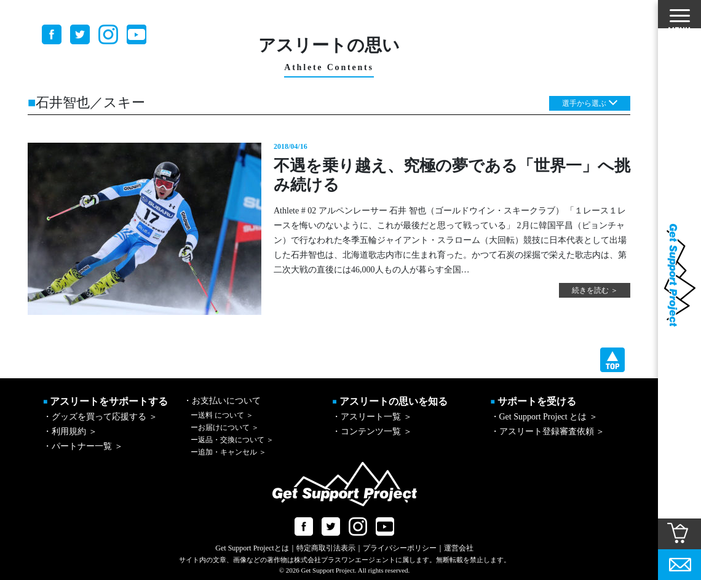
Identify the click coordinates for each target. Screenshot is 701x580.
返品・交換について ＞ (232, 439)
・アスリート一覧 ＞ (372, 416)
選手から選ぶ (584, 103)
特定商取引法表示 (325, 548)
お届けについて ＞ (225, 427)
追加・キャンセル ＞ (228, 452)
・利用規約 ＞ (70, 431)
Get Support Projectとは (251, 548)
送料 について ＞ (222, 415)
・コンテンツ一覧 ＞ (372, 431)
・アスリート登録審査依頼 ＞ (548, 431)
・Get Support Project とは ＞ (544, 416)
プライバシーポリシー (400, 548)
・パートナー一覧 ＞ (83, 446)
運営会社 (458, 548)
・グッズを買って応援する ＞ (100, 416)
